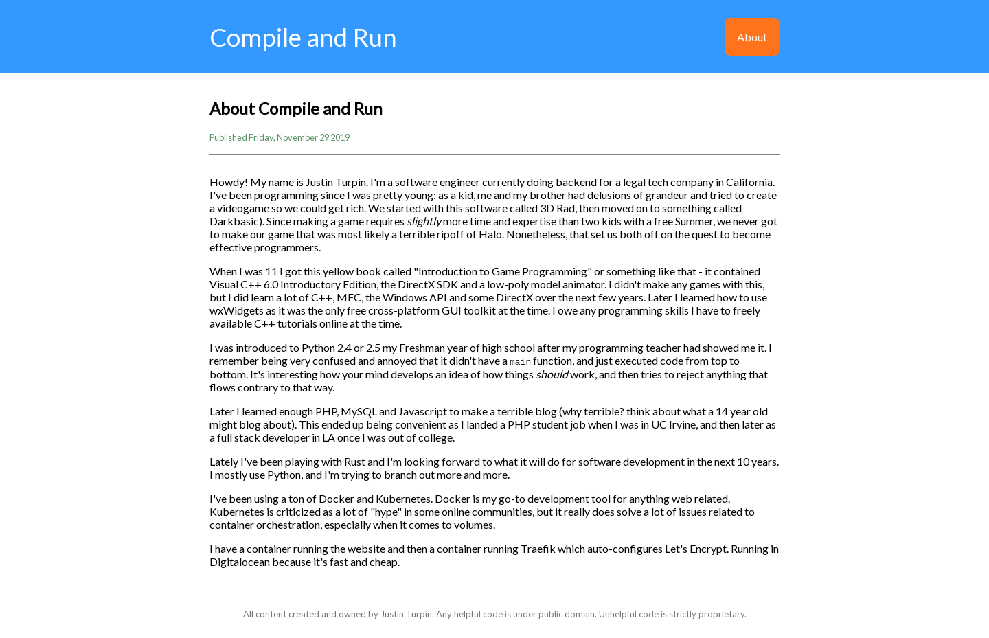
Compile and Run (303, 37)
